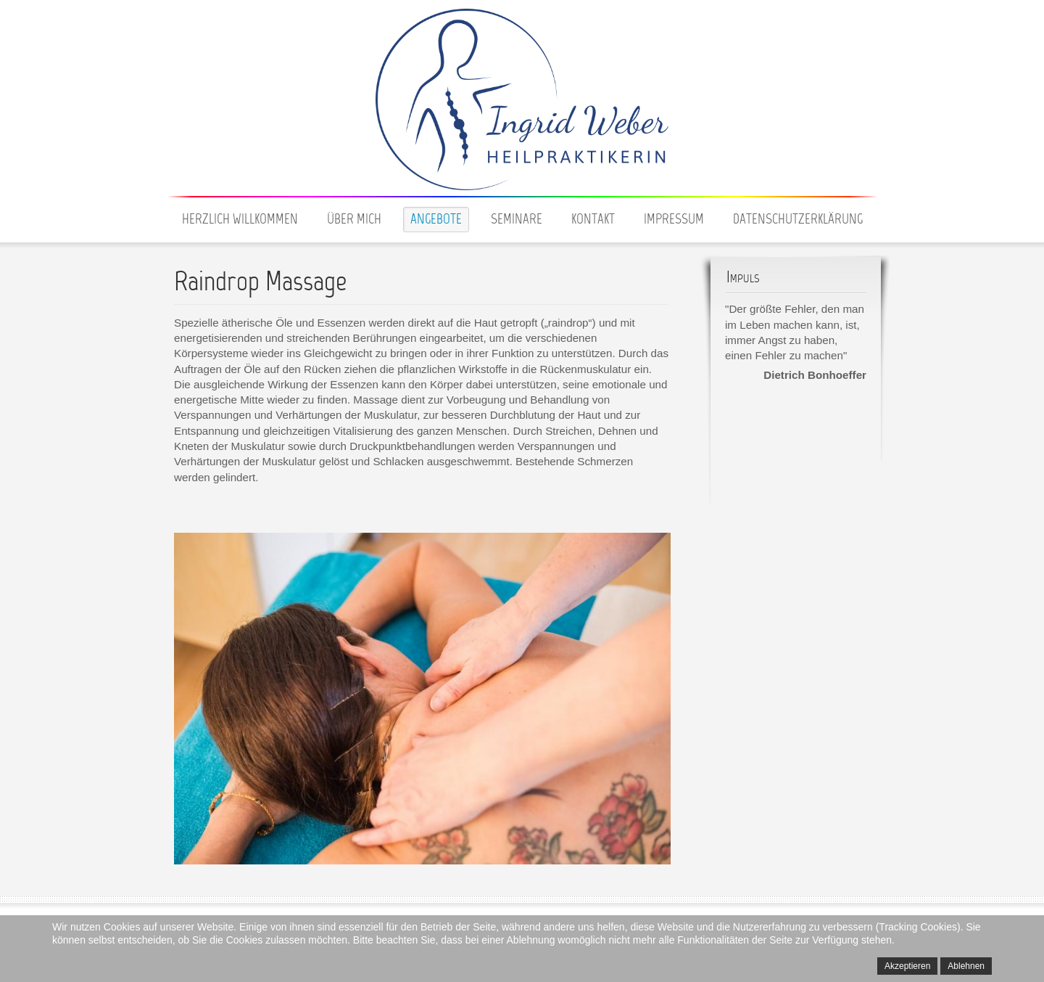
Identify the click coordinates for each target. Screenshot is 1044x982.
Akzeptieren (907, 966)
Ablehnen (966, 966)
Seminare (516, 220)
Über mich (354, 220)
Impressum (674, 220)
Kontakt (593, 220)
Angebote (436, 220)
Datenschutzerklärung (798, 220)
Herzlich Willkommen (240, 220)
